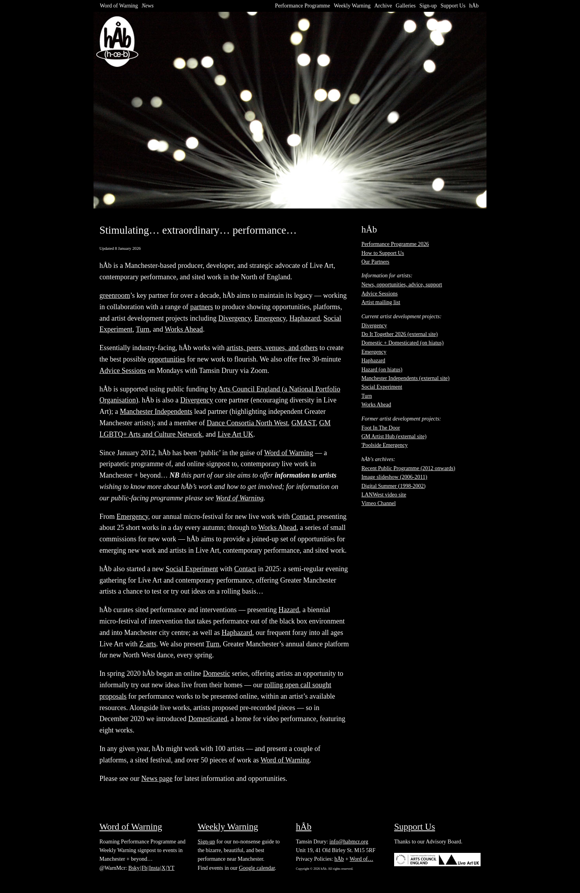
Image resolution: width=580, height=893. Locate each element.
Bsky (134, 868)
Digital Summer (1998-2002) (394, 486)
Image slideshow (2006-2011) (394, 477)
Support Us (453, 6)
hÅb (474, 6)
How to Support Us (383, 253)
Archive (383, 6)
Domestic (216, 673)
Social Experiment (191, 569)
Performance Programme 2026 (395, 244)
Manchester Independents (156, 411)
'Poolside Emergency (385, 445)
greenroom (114, 295)
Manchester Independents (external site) (406, 378)
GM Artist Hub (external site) (394, 436)
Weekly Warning (352, 6)
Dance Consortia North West (247, 423)
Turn (142, 329)
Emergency (270, 318)
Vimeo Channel (379, 503)
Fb (144, 868)
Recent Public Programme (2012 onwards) (408, 468)
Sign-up (428, 6)
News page (156, 778)
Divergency (234, 318)
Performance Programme (302, 6)
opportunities (166, 359)
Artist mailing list (381, 302)
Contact (303, 516)
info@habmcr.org (348, 842)
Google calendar (257, 868)
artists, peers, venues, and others (272, 348)
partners (201, 307)
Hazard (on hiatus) (382, 370)
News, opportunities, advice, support (402, 285)
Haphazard (304, 318)
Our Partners (375, 262)
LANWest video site (384, 495)
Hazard (289, 610)
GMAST (304, 423)
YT (170, 868)
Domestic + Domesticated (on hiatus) (403, 343)
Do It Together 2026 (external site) (400, 334)
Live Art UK (235, 434)
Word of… (361, 859)
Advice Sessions (122, 371)
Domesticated (207, 719)
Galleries (406, 6)
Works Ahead (184, 329)
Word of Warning (119, 6)
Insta (154, 868)
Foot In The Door (381, 428)
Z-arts (147, 644)
